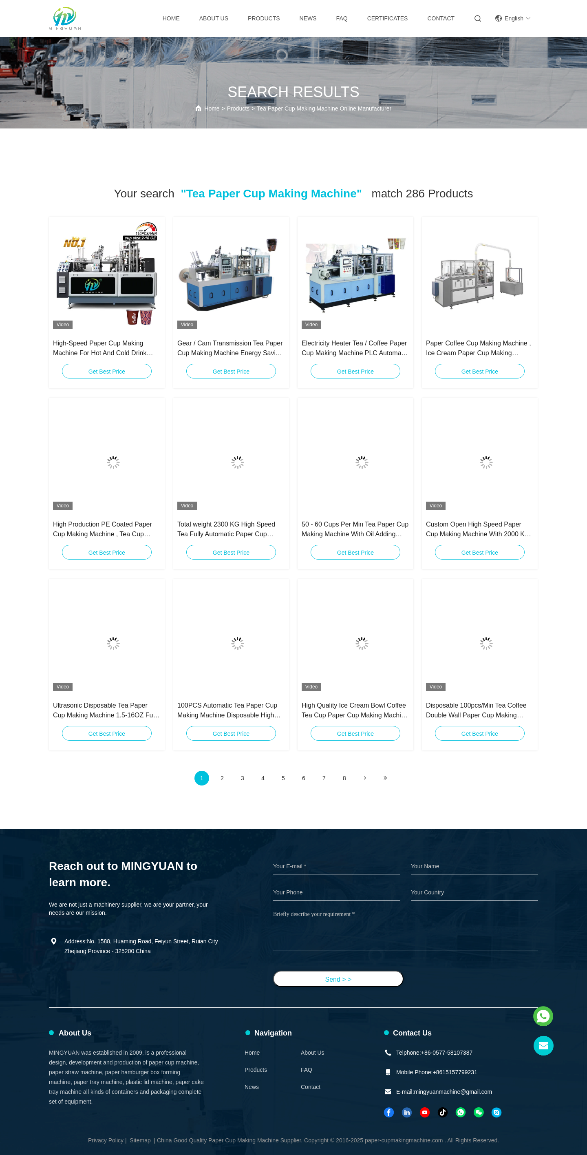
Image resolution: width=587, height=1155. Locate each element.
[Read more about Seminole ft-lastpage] (385, 778)
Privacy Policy (106, 1140)
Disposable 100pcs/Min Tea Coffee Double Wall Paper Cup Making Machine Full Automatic (476, 711)
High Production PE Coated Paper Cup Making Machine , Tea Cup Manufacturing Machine (102, 530)
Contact (441, 18)
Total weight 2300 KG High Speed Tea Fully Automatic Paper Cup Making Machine (226, 530)
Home (171, 18)
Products (264, 18)
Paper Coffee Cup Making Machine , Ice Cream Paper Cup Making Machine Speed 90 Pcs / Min (478, 349)
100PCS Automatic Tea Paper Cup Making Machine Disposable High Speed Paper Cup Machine (227, 711)
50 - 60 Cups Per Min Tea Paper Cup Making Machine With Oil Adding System (355, 530)
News (308, 18)
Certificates (387, 18)
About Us (213, 18)
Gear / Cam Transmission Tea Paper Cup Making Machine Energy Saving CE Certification (230, 349)
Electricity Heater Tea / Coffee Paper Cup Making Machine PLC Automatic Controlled (355, 349)
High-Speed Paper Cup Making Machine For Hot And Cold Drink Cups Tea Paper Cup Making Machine (99, 349)
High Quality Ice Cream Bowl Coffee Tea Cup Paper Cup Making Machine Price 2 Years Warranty (355, 711)
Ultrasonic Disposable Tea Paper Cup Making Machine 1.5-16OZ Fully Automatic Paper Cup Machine (106, 711)
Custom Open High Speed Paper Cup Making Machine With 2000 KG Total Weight (478, 530)
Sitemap (140, 1140)
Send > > (338, 979)
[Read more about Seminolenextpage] (364, 778)
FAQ (342, 18)
